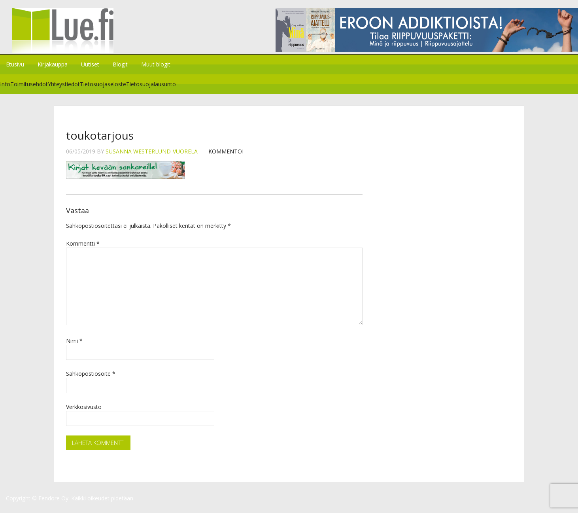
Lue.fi (66, 33)
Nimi (74, 345)
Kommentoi (226, 156)
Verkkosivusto (84, 411)
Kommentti (83, 248)
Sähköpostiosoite (90, 378)
